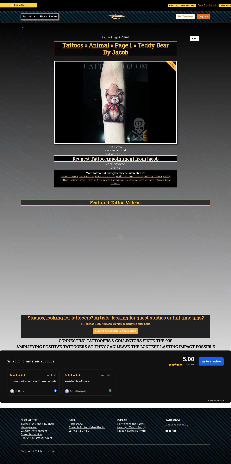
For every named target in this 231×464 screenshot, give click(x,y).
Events (53, 16)
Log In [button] (203, 16)
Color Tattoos (87, 176)
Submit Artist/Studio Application (115, 331)
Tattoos (27, 16)
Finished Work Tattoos (83, 180)
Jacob (120, 52)
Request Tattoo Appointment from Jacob (116, 158)
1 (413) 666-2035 (79, 430)
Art (36, 16)
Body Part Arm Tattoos (129, 176)
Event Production (31, 434)
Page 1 (123, 45)
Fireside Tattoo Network (131, 431)
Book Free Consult (210, 5)
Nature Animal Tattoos (133, 180)
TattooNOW (76, 424)
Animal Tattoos (69, 176)
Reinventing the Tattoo (131, 424)
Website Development (34, 431)
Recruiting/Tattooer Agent (36, 438)
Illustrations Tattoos (108, 180)
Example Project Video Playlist (87, 427)
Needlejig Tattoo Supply (131, 427)
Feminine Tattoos (105, 176)
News (43, 16)
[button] (185, 16)
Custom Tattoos (153, 176)
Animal (99, 45)
